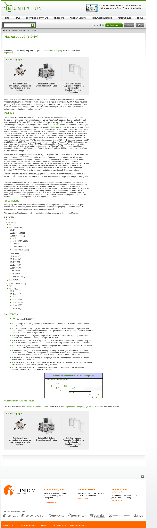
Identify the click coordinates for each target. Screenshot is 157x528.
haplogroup (58, 51)
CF (73, 388)
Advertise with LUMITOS (119, 490)
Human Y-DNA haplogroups (23, 401)
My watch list (99, 25)
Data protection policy (78, 525)
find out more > (50, 502)
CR (65, 386)
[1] (53, 119)
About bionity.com (54, 489)
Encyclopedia (13, 30)
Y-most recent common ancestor (57, 379)
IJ (77, 393)
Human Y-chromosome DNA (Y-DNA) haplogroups (73, 376)
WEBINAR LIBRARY (78, 18)
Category (7, 401)
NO (90, 395)
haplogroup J (9, 53)
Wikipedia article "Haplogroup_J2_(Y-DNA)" (79, 407)
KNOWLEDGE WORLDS (102, 18)
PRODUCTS (59, 18)
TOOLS (140, 18)
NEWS (17, 18)
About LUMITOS (87, 489)
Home (5, 30)
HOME (6, 18)
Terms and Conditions (58, 525)
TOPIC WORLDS (124, 18)
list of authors (99, 407)
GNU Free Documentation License (37, 407)
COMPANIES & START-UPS (37, 18)
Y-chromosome (47, 51)
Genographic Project (58, 127)
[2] (14, 104)
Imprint (43, 525)
